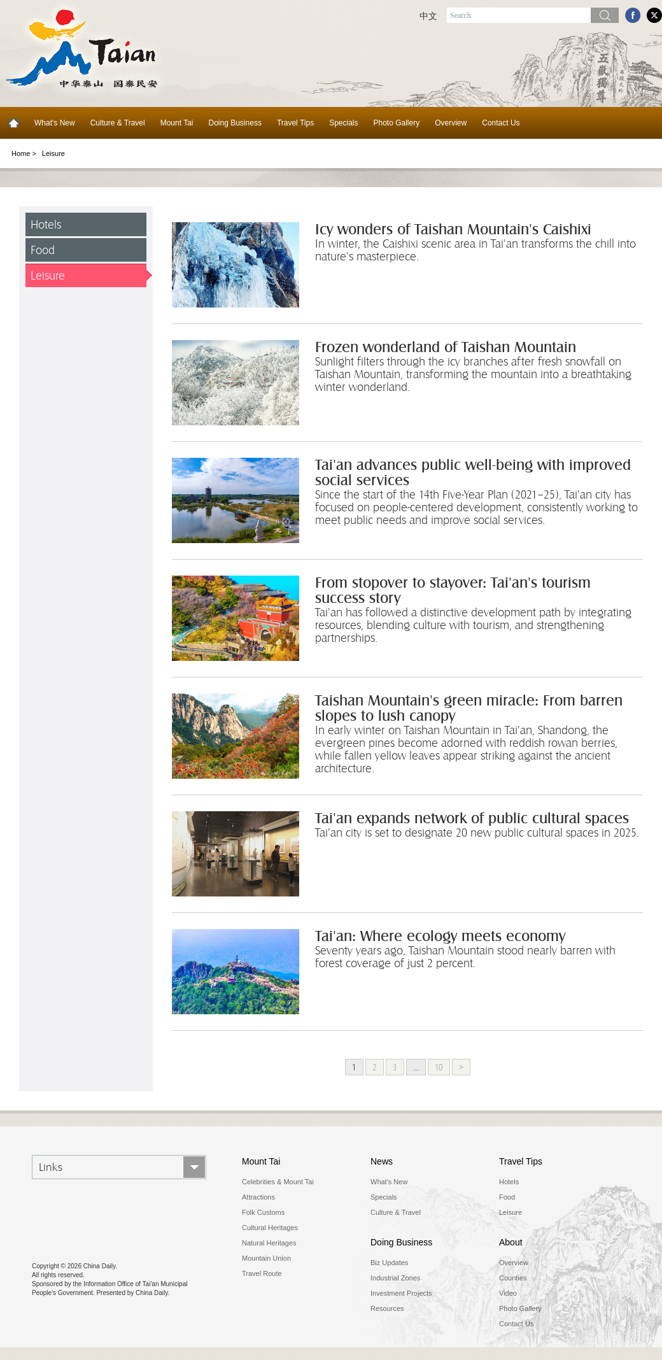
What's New (54, 122)
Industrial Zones (395, 1278)
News (381, 1161)
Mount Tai (177, 122)
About (511, 1242)
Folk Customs (263, 1212)
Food (43, 250)
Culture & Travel (117, 122)
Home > (23, 153)
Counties (512, 1278)
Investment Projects (401, 1293)
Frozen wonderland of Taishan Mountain (445, 347)
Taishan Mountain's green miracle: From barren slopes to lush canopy (469, 708)
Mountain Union (266, 1258)
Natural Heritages (269, 1243)
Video (508, 1293)
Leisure (48, 275)
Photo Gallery (397, 122)
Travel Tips (295, 122)
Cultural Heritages (270, 1227)
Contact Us (500, 122)
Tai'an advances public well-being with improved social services (473, 473)
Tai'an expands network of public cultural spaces (472, 818)
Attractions (258, 1197)
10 (439, 1067)
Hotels (46, 224)
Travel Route (262, 1273)
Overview (451, 122)
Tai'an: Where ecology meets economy (440, 936)
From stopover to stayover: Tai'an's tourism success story (453, 590)
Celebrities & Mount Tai (278, 1182)
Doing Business (235, 122)
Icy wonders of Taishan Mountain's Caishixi (453, 229)
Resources (387, 1308)
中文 (428, 15)
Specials (343, 122)
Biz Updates (389, 1262)
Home (13, 123)
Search (605, 15)
